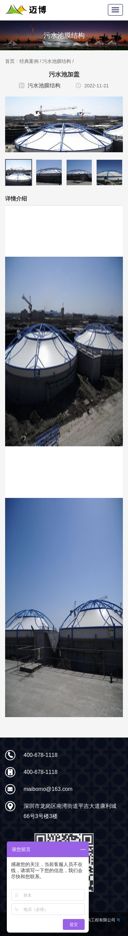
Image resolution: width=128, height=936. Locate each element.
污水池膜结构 (56, 61)
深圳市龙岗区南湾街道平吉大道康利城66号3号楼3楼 (70, 811)
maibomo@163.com (48, 789)
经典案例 (29, 61)
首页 (10, 61)
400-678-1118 (41, 755)
